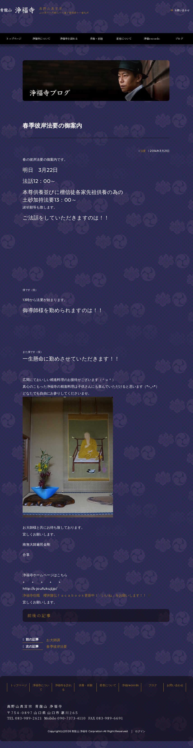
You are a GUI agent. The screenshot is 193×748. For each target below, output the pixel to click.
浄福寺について (41, 38)
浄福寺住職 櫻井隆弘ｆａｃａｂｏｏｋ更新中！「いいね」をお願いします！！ (84, 595)
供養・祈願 (96, 38)
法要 (143, 151)
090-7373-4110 (71, 718)
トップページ (13, 38)
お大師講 (53, 640)
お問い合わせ (182, 10)
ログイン (140, 731)
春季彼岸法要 (56, 646)
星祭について (124, 38)
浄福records (151, 38)
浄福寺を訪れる (69, 38)
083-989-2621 (28, 718)
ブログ (179, 38)
